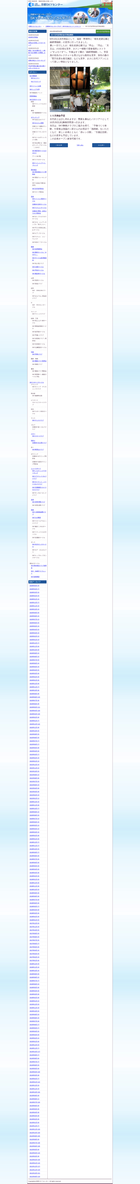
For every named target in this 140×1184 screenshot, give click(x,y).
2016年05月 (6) (34, 987)
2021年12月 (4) (34, 764)
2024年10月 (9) (34, 650)
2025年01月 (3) (34, 639)
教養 (32, 247)
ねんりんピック (36, 81)
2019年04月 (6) (34, 869)
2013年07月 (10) (35, 1102)
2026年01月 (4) (34, 599)
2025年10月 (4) (34, 609)
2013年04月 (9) (34, 1112)
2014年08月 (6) (34, 1058)
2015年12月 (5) (34, 1004)
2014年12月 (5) (34, 1045)
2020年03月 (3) (34, 832)
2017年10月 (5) (34, 930)
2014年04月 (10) (35, 1072)
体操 (32, 510)
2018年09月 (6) (34, 893)
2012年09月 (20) (35, 1136)
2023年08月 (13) (35, 697)
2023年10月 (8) (34, 690)
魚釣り (33, 440)
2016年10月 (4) (34, 970)
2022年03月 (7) (34, 754)
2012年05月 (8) (34, 1149)
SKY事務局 (33, 76)
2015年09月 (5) (34, 1014)
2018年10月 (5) (34, 889)
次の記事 (100, 145)
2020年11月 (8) (34, 805)
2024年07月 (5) (34, 660)
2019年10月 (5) (34, 849)
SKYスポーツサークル (37, 382)
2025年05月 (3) (34, 626)
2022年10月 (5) (34, 731)
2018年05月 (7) (34, 906)
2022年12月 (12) (35, 724)
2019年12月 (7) (34, 842)
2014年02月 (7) (34, 1078)
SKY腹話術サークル (38, 273)
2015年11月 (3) (34, 1008)
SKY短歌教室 (35, 577)
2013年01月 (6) (34, 1122)
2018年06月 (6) (34, 903)
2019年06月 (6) (34, 862)
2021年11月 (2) (34, 768)
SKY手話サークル (38, 270)
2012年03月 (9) (34, 1156)
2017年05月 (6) (34, 947)
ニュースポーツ (36, 468)
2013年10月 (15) (35, 1092)
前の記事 (59, 145)
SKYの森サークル (38, 267)
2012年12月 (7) (34, 1126)
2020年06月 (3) (34, 822)
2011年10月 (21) (35, 1173)
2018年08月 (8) (34, 896)
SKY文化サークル (35, 99)
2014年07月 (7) (34, 1062)
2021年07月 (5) (34, 781)
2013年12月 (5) (34, 1085)
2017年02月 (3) (34, 957)
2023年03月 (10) (35, 714)
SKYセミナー (35, 78)
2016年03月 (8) (34, 994)
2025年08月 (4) (34, 616)
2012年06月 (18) (35, 1146)
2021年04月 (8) (34, 788)
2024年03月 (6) (34, 673)
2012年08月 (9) (34, 1139)
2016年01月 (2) (34, 1001)
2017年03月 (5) (34, 953)
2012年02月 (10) (35, 1159)
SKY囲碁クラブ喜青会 (39, 361)
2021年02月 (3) (34, 795)
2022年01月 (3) (34, 761)
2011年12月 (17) (35, 1166)
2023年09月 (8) (34, 693)
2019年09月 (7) (34, 852)
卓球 (32, 500)
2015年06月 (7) (34, 1024)
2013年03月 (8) (34, 1116)
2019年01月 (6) (34, 879)
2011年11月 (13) (35, 1170)
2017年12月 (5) (34, 923)
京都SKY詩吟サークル (39, 204)
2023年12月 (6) (34, 683)
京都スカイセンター (35, 26)
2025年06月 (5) (34, 623)
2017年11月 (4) (34, 926)
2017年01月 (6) (34, 960)
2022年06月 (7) (34, 744)
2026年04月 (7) (34, 589)
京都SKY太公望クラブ (39, 443)
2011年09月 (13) (35, 1176)
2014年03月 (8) (34, 1075)
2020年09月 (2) (34, 812)
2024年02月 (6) (34, 677)
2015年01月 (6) (34, 1041)
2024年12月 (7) (34, 643)
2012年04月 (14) (35, 1153)
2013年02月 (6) (34, 1119)
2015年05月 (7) (34, 1028)
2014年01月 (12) (35, 1082)
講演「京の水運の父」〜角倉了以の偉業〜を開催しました (36, 53)
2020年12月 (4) (34, 802)
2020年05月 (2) (34, 825)
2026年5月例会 (33, 37)
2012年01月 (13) (35, 1163)
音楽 (32, 196)
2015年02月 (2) (34, 1038)
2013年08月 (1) (34, 1099)
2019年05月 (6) (34, 866)
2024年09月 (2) (34, 653)
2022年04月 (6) (34, 751)
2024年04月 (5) (34, 670)
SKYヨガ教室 (36, 517)
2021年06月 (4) (34, 785)
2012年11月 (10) (35, 1129)
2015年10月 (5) (34, 1011)
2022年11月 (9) (34, 727)
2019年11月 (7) (34, 845)
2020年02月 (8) (34, 835)
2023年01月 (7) (34, 721)
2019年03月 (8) (34, 872)
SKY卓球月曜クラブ (38, 502)
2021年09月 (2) (34, 775)
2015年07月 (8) (34, 1021)
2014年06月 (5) (34, 1065)
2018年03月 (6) (34, 913)
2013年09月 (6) (34, 1095)
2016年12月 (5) (34, 964)
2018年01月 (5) (34, 920)
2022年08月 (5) (34, 737)
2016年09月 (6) (34, 974)
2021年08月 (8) (34, 778)
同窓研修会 (33, 96)
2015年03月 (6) (34, 1035)
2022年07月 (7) (34, 741)
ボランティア (35, 117)
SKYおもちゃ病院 (38, 123)
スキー (33, 434)
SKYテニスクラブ (38, 420)
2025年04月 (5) (34, 629)
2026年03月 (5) (34, 592)
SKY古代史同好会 (38, 188)
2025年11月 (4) (34, 606)
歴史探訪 (34, 170)
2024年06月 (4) (34, 663)
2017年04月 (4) (34, 950)
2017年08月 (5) (34, 937)
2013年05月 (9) (34, 1109)
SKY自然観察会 (37, 249)
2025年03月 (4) (34, 633)
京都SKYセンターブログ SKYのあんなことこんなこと (63, 26)
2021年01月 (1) (34, 798)
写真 (32, 352)
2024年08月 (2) (34, 656)
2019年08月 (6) (34, 856)
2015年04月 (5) (34, 1031)
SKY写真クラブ (37, 354)
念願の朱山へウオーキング (36, 60)
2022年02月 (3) (34, 758)
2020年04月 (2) (34, 829)
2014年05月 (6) (34, 1068)
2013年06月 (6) (34, 1105)
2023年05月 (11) (35, 707)
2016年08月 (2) (34, 977)
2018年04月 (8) (34, 910)
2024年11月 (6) (34, 646)
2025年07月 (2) (34, 619)
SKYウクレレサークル (39, 207)
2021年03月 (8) (34, 791)
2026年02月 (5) (34, 596)
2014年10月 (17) (35, 1051)
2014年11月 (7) (34, 1048)
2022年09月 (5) (34, 734)
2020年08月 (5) (34, 815)
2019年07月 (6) (34, 859)
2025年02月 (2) (34, 636)
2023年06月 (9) (34, 704)
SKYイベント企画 (35, 86)
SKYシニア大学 (35, 89)
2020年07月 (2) (34, 818)
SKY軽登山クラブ (38, 449)
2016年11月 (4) (34, 967)
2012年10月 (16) (35, 1132)
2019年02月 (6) (34, 876)
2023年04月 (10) (35, 710)
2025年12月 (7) (34, 602)
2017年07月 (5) (34, 940)
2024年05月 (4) (34, 666)
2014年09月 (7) (34, 1055)
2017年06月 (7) (34, 943)
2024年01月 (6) (34, 680)
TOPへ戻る (80, 145)
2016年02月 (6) (34, 997)
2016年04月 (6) (34, 991)
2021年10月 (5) (34, 771)
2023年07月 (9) (34, 700)
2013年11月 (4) (34, 1089)
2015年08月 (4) (34, 1018)
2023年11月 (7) (34, 687)
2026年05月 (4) (34, 585)
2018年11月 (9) (34, 886)
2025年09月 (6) (34, 612)
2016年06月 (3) (34, 984)
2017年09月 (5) (34, 933)
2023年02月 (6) (34, 717)
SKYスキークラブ (38, 436)
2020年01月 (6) (34, 839)
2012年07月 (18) (35, 1143)
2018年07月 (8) (34, 899)
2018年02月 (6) (34, 916)
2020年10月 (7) (34, 808)
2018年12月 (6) (34, 883)
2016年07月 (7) (34, 981)
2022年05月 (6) (34, 748)
